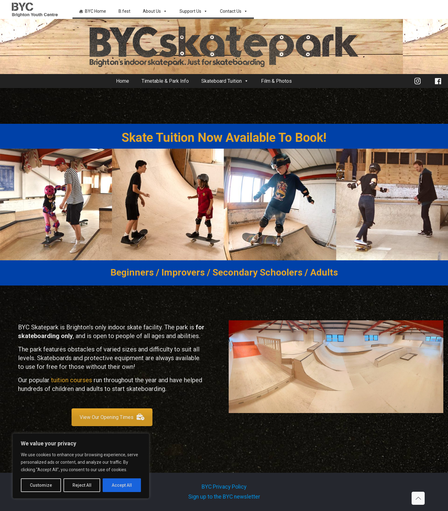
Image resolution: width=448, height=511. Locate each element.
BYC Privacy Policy (224, 487)
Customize (41, 485)
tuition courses (71, 380)
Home (122, 81)
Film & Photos (276, 81)
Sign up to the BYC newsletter (224, 497)
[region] (80, 466)
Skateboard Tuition (225, 81)
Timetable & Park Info (165, 81)
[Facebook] (438, 81)
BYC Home (95, 11)
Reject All (81, 485)
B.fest (124, 11)
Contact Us (234, 11)
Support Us (194, 11)
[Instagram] (418, 81)
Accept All (122, 485)
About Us (155, 11)
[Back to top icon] (418, 498)
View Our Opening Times (112, 417)
